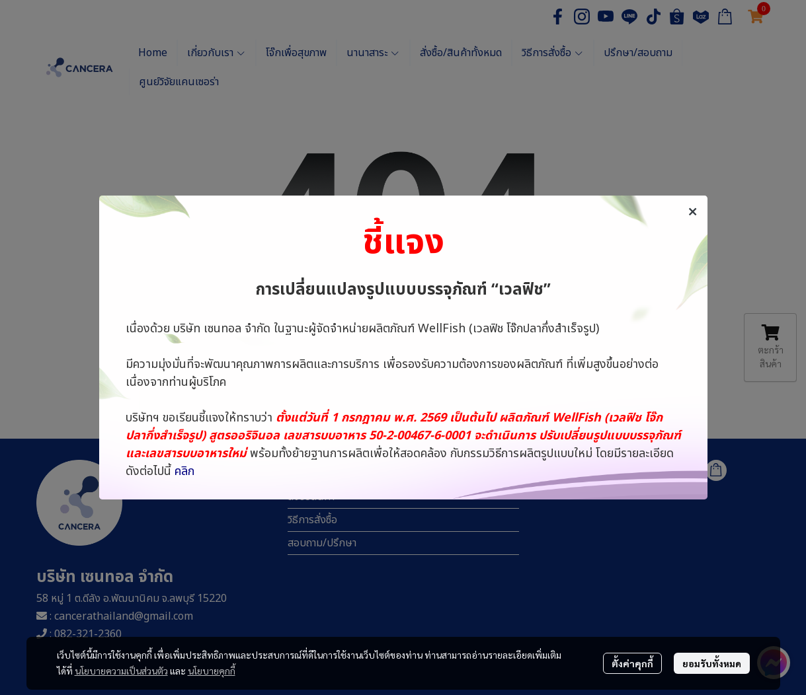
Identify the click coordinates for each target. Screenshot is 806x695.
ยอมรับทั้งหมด (711, 663)
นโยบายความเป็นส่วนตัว (121, 671)
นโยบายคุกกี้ (211, 671)
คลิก (184, 471)
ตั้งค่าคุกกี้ (632, 663)
